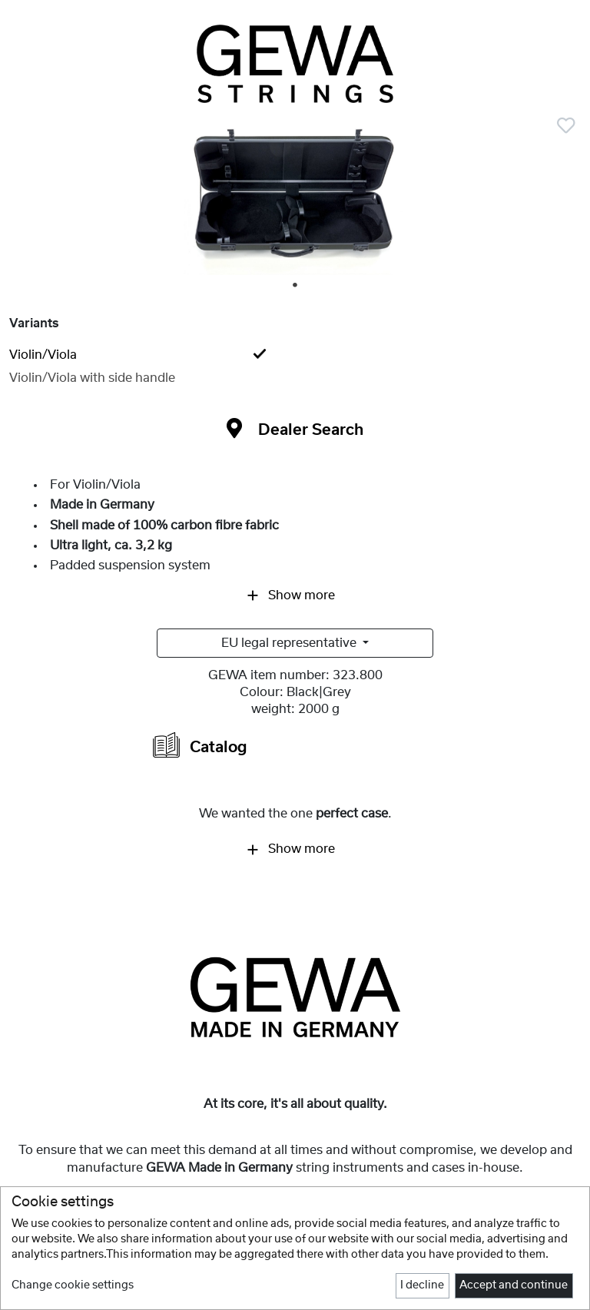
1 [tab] (295, 286)
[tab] (295, 355)
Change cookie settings (73, 1285)
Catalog (200, 744)
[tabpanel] (295, 201)
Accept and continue (513, 1285)
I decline (422, 1285)
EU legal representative (290, 643)
